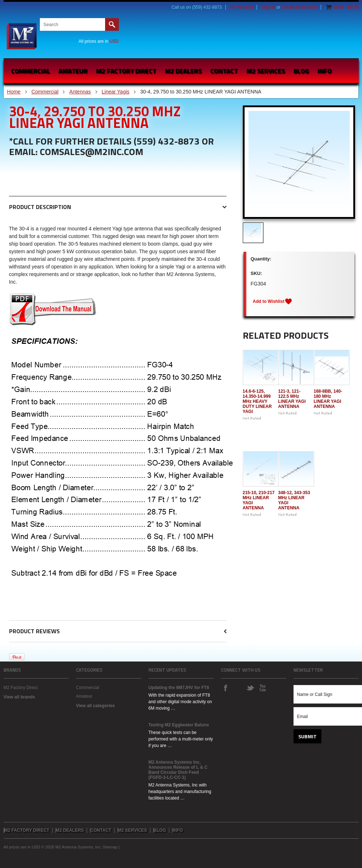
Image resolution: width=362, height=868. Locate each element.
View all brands (19, 697)
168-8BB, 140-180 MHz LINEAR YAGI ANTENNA (328, 399)
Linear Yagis (116, 92)
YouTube (262, 687)
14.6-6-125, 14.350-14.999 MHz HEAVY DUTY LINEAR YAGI (257, 401)
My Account (241, 7)
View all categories (95, 705)
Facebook (225, 687)
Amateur (72, 71)
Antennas (80, 92)
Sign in (268, 7)
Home (13, 92)
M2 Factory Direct (21, 687)
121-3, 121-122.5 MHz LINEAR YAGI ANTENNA (292, 399)
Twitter (250, 687)
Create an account (299, 7)
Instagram (237, 687)
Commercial (30, 71)
